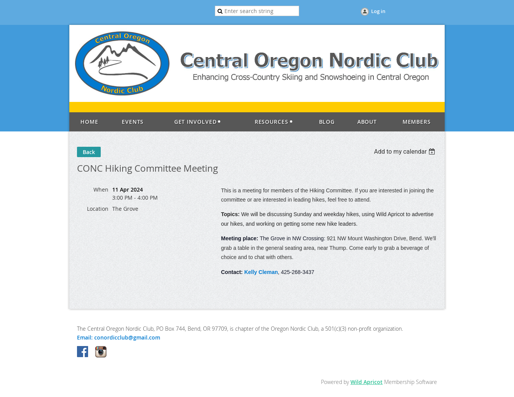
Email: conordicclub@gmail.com (118, 337)
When (100, 189)
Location (97, 208)
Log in (378, 11)
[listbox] (405, 151)
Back (89, 152)
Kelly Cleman (261, 272)
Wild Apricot (366, 382)
